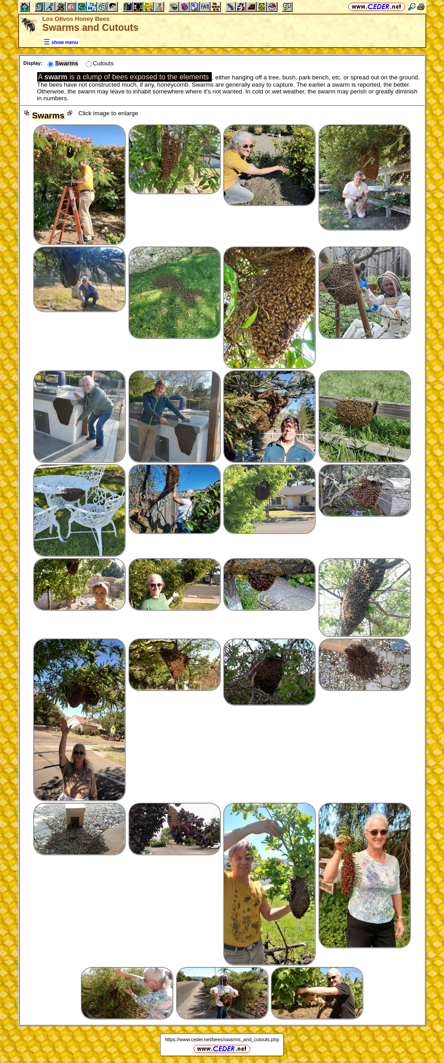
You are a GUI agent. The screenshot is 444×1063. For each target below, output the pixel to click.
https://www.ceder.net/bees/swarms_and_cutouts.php (222, 1039)
